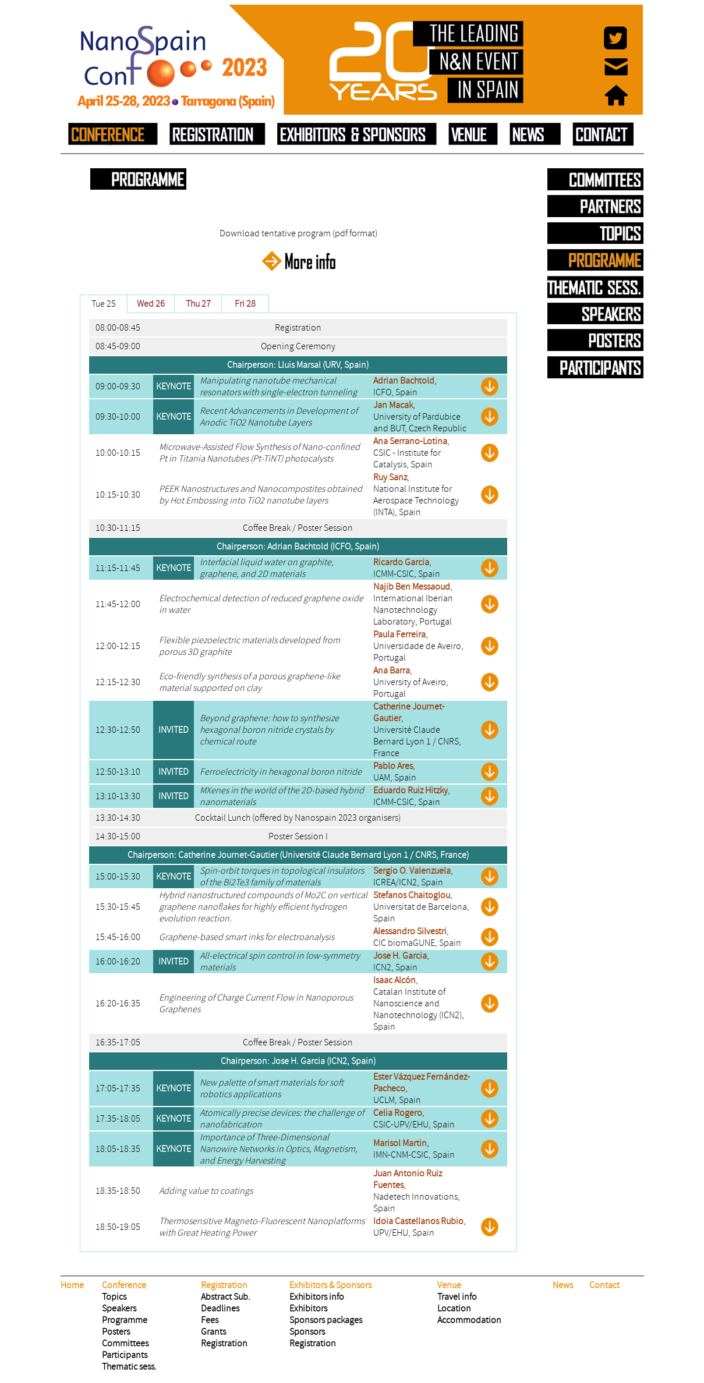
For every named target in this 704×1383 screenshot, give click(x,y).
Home (72, 1285)
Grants (213, 1332)
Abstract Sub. (225, 1297)
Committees (125, 1343)
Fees (209, 1320)
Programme (124, 1320)
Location (454, 1308)
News (563, 1285)
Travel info (457, 1297)
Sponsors (307, 1332)
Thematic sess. (129, 1367)
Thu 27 (198, 304)
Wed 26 (151, 304)
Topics (114, 1297)
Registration (224, 1343)
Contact (604, 1285)
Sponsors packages (325, 1320)
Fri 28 (245, 304)
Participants (124, 1355)
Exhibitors (308, 1308)
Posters (116, 1332)
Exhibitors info (316, 1297)
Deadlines (220, 1308)
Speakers (119, 1308)
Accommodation (469, 1320)
